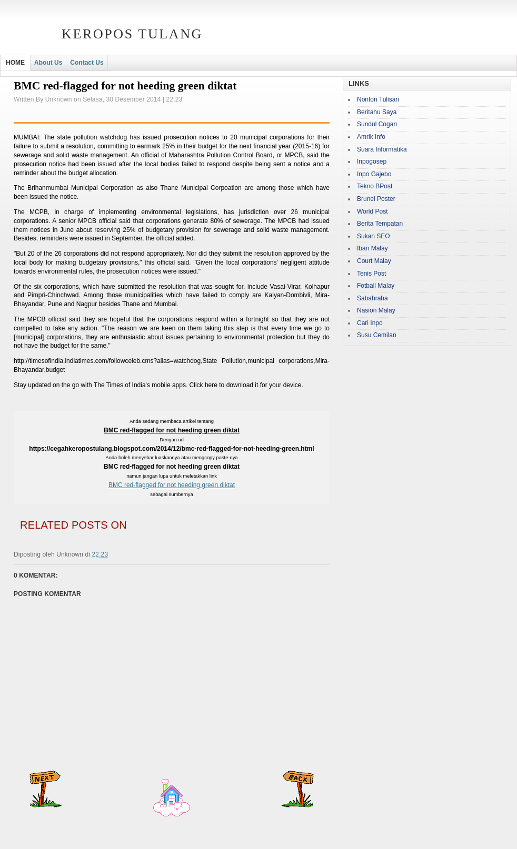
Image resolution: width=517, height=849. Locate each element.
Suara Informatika (382, 149)
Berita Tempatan (380, 223)
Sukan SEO (373, 236)
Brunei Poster (376, 199)
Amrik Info (371, 136)
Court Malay (374, 261)
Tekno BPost (374, 186)
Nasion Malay (376, 310)
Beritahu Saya (376, 112)
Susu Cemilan (376, 335)
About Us (48, 62)
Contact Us (86, 62)
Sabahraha (372, 298)
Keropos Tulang (132, 34)
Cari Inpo (370, 323)
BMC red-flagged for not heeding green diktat (171, 485)
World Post (372, 211)
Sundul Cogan (377, 124)
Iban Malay (372, 248)
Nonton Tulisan (378, 99)
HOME (15, 62)
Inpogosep (371, 161)
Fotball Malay (375, 285)
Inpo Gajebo (374, 174)
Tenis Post (371, 273)
